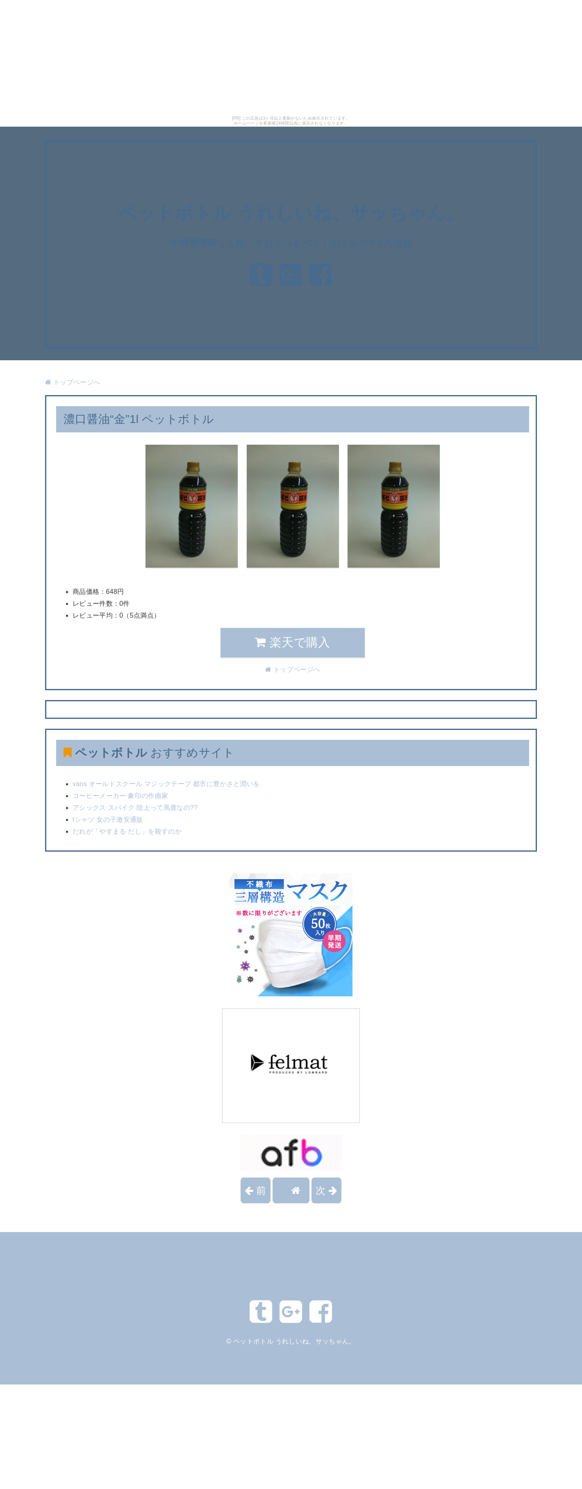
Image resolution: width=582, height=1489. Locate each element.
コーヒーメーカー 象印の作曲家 (120, 795)
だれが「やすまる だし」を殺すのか (127, 831)
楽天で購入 (292, 642)
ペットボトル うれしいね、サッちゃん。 (291, 213)
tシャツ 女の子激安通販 (108, 819)
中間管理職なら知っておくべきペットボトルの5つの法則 (291, 242)
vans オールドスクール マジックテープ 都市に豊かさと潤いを (166, 783)
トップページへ (72, 382)
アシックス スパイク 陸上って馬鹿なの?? (135, 807)
